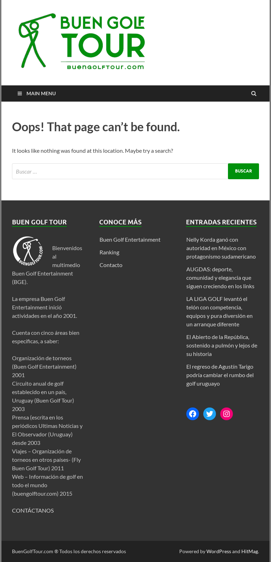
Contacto (111, 264)
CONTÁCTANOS (33, 510)
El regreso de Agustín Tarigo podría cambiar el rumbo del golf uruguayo (220, 375)
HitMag (249, 551)
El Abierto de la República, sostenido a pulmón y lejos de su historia (221, 345)
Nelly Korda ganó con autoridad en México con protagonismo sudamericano (221, 248)
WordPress (218, 551)
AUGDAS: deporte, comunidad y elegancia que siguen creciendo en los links (220, 277)
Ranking (109, 252)
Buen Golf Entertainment (130, 239)
